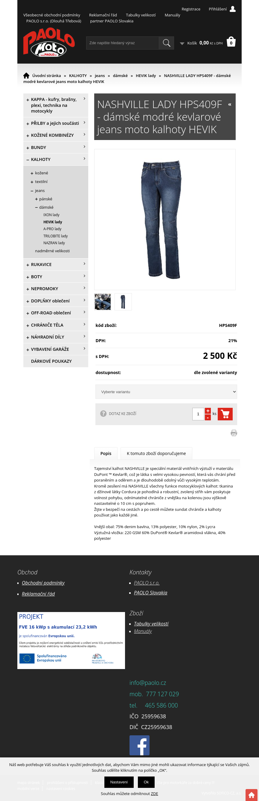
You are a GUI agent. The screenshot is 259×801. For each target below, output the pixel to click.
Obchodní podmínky (43, 582)
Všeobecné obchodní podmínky (51, 15)
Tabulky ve (145, 623)
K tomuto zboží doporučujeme (156, 453)
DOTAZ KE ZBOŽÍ (122, 413)
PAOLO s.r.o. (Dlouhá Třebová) (53, 21)
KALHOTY (78, 75)
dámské (120, 75)
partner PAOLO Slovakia (111, 21)
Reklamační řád (103, 15)
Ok (146, 782)
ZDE (154, 793)
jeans (100, 75)
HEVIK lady (146, 75)
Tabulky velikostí (141, 15)
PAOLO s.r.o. (147, 582)
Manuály (172, 15)
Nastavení (119, 782)
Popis (106, 453)
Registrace (191, 9)
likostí (162, 623)
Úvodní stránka (46, 75)
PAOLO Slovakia (150, 592)
